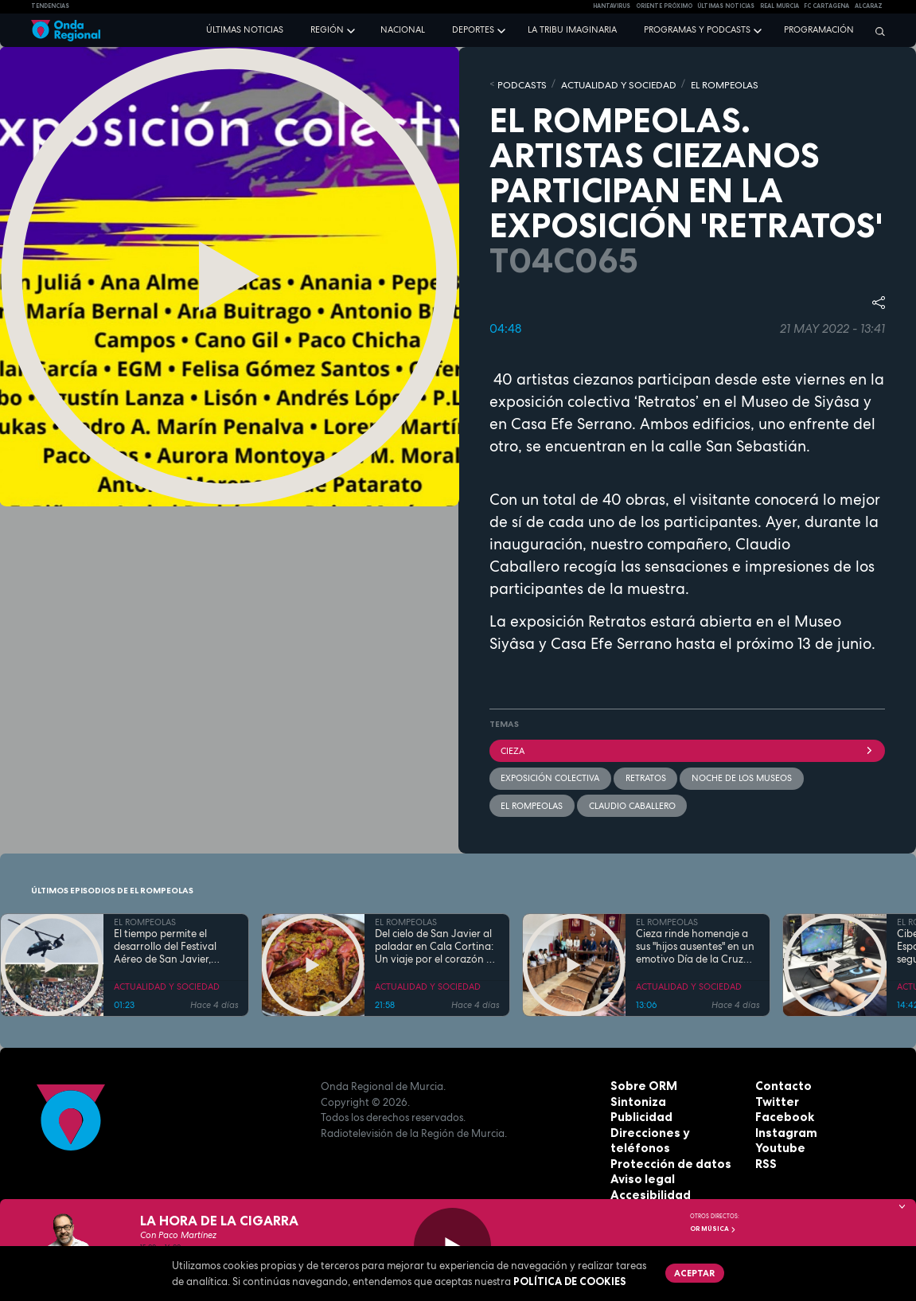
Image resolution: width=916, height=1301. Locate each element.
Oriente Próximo (664, 6)
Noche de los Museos (739, 773)
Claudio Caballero (630, 800)
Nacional (402, 29)
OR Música (713, 1229)
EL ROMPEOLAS (707, 83)
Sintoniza (635, 1095)
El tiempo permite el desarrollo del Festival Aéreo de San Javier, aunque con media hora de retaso (171, 941)
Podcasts (519, 83)
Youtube (777, 1142)
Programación (819, 29)
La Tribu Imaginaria (572, 29)
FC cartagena (826, 6)
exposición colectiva (550, 773)
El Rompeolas (532, 800)
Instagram (783, 1126)
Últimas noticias (244, 29)
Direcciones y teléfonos (673, 1126)
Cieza (688, 747)
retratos (644, 773)
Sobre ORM (640, 1080)
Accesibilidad (646, 1173)
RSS (764, 1157)
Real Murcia (779, 6)
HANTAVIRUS (611, 6)
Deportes (473, 29)
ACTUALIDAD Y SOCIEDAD (608, 83)
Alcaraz (869, 6)
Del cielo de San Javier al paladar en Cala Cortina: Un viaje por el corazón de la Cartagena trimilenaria (436, 941)
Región (327, 29)
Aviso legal (639, 1157)
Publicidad (638, 1111)
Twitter (775, 1095)
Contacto (780, 1080)
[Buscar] (876, 31)
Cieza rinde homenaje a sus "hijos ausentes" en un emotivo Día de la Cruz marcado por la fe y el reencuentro (695, 941)
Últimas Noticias (725, 6)
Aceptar (692, 1271)
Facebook (781, 1111)
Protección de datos (664, 1142)
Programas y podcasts (697, 29)
